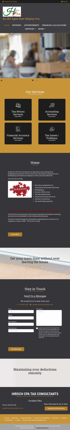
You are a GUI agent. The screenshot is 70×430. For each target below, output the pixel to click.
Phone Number (12, 328)
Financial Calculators (54, 25)
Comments (39, 309)
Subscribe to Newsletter (56, 408)
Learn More (15, 234)
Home (6, 25)
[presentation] (20, 342)
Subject (10, 315)
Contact (64, 418)
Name (10, 309)
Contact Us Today (9, 1)
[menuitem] (7, 25)
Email (64, 2)
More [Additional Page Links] (41, 29)
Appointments (31, 25)
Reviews (16, 25)
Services (29, 29)
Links (18, 420)
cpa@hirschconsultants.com (41, 304)
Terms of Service (42, 428)
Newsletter (9, 420)
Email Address (12, 321)
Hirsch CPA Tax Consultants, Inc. (34, 420)
